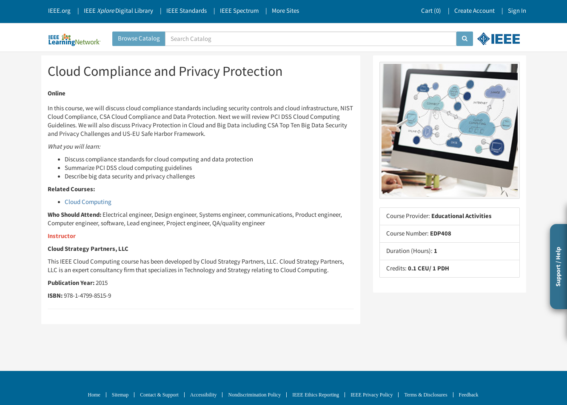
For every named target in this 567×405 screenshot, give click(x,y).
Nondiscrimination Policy (254, 394)
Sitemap (120, 394)
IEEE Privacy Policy (371, 394)
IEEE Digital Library (118, 11)
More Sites (285, 11)
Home (94, 394)
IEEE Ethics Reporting (315, 394)
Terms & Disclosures (425, 394)
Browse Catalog (139, 38)
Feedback (469, 394)
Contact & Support (159, 394)
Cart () (431, 11)
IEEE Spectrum (239, 11)
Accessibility (203, 394)
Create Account (474, 11)
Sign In (517, 11)
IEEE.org (59, 11)
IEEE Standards (186, 11)
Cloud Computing (88, 202)
